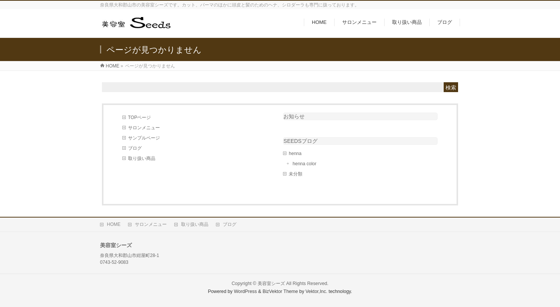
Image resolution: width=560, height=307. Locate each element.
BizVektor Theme (280, 291)
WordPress (245, 291)
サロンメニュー (144, 127)
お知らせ (294, 116)
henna (295, 153)
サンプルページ (144, 138)
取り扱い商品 (141, 158)
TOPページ (139, 117)
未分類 (295, 174)
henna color (304, 163)
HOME (113, 224)
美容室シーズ (271, 283)
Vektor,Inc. (316, 291)
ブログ (135, 148)
